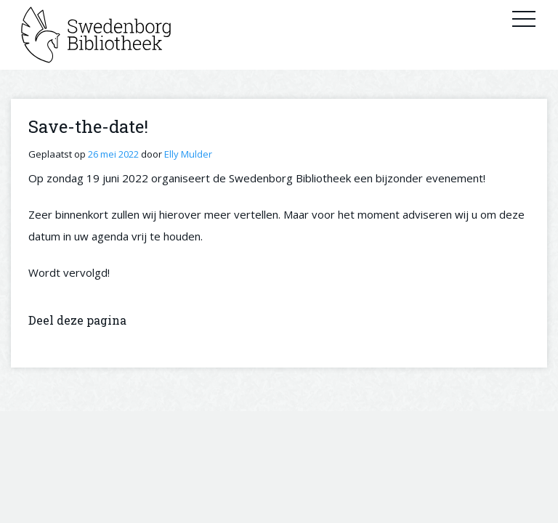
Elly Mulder (188, 154)
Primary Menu (523, 18)
